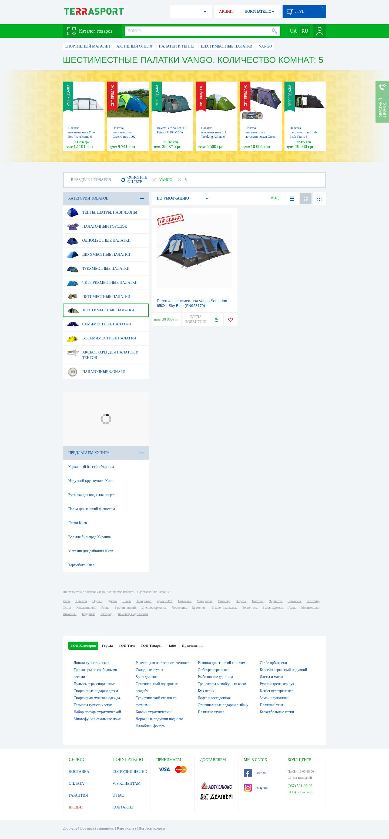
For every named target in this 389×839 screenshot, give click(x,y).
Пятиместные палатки (98, 297)
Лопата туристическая (91, 663)
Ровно (105, 607)
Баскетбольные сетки (277, 712)
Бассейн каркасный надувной (283, 670)
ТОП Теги (127, 645)
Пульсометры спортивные (95, 684)
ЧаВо (171, 645)
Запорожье (143, 601)
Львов (126, 601)
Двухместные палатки (98, 254)
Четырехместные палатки (102, 283)
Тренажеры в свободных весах (222, 684)
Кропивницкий (125, 607)
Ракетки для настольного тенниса (162, 663)
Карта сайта (126, 828)
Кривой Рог (164, 601)
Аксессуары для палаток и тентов (102, 353)
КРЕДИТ (76, 807)
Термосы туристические (93, 705)
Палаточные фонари (96, 372)
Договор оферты (152, 828)
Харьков (81, 601)
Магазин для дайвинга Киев (90, 551)
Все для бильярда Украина (89, 537)
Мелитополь (309, 607)
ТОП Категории (83, 645)
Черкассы (294, 601)
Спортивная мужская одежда (97, 698)
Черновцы (179, 607)
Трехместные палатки (98, 268)
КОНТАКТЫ (123, 807)
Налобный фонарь (150, 726)
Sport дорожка (147, 677)
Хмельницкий (86, 607)
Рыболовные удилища (215, 677)
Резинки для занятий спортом (221, 663)
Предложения (192, 645)
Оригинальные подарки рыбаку (223, 705)
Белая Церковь (273, 607)
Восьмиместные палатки (101, 338)
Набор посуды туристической (97, 712)
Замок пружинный (275, 698)
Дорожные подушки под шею (159, 719)
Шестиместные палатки (100, 310)
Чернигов (275, 601)
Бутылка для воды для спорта (92, 495)
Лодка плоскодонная (214, 698)
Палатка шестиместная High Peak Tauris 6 (303, 132)
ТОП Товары (151, 645)
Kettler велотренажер (277, 691)
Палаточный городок (96, 226)
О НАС (118, 795)
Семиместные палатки (98, 324)
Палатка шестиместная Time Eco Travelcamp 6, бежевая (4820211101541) (82, 136)
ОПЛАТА (76, 783)
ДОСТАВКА (79, 772)
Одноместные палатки (98, 240)
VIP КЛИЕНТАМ (127, 783)
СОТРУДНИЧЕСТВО (130, 772)
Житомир (313, 601)
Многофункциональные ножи (97, 719)
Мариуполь (204, 601)
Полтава (257, 601)
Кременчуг (199, 607)
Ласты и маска (271, 677)
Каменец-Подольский (133, 614)
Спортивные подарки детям (96, 691)
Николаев (184, 601)
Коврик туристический (154, 712)
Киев (66, 601)
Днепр (112, 601)
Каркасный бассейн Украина (91, 467)
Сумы (67, 607)
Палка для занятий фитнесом (91, 509)
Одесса (97, 601)
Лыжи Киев (77, 523)
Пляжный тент (271, 705)
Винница (224, 601)
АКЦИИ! (226, 11)
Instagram (256, 788)
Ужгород (106, 614)
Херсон (241, 601)
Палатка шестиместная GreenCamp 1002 (124, 132)
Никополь (69, 614)
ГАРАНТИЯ (78, 795)
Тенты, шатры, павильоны (101, 212)
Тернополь (249, 607)
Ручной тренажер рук (277, 684)
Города (107, 645)
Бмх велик (206, 691)
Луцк (292, 607)
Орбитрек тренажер (213, 670)
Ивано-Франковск (224, 607)
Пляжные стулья (211, 712)
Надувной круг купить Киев (90, 481)
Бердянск (88, 614)
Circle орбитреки (273, 663)
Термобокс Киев (81, 565)
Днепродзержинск (154, 607)
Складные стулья (149, 670)
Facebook (255, 773)
